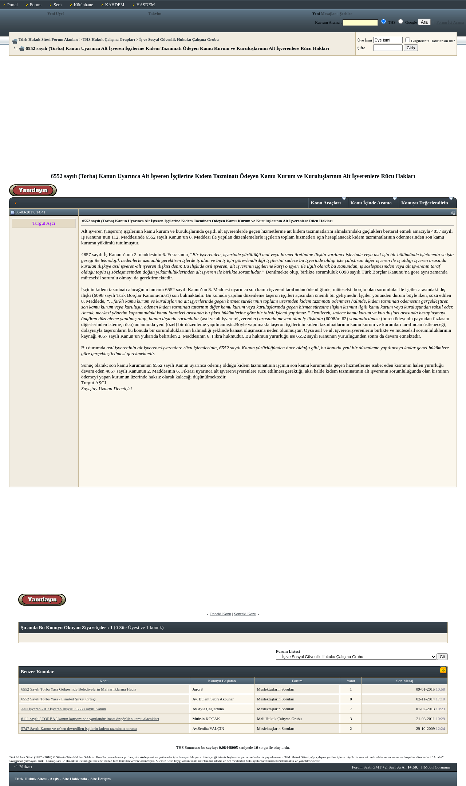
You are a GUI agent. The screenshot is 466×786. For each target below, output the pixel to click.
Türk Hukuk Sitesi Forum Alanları (48, 39)
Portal (12, 4)
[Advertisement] (233, 117)
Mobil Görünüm (437, 767)
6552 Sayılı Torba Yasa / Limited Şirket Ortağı (58, 699)
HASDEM (146, 4)
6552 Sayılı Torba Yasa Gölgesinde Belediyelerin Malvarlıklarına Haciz (78, 689)
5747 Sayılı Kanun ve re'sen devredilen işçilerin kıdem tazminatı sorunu (79, 728)
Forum (36, 4)
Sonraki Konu (245, 614)
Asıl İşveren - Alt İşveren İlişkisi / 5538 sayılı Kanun (63, 709)
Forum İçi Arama (450, 22)
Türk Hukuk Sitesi (31, 779)
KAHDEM (115, 4)
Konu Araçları (328, 201)
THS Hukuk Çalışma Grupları (109, 39)
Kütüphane (83, 4)
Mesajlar (328, 13)
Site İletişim (100, 779)
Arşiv (54, 779)
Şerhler (345, 13)
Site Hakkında (74, 779)
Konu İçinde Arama (374, 201)
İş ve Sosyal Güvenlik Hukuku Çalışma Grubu (179, 39)
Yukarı (23, 766)
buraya (183, 757)
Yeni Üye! (55, 13)
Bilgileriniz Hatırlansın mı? (430, 41)
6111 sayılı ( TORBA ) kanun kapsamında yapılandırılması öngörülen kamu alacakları (90, 718)
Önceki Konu (220, 614)
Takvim (155, 13)
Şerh (58, 4)
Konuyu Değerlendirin (427, 201)
